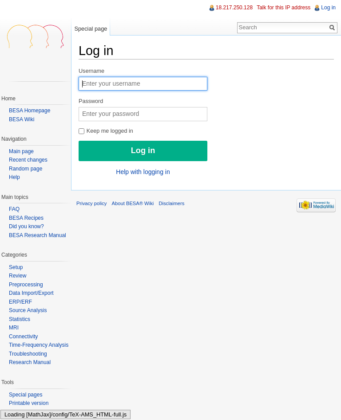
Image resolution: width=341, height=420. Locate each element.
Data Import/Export (31, 293)
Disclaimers (171, 203)
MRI (14, 328)
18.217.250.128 (234, 7)
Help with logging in (143, 171)
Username (91, 71)
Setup (16, 267)
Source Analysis (28, 310)
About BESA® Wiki (133, 203)
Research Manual (30, 362)
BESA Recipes (26, 218)
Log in (328, 7)
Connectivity (23, 336)
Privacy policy (91, 203)
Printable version (28, 403)
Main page (21, 151)
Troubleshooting (28, 354)
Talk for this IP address (283, 7)
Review (17, 276)
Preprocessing (26, 284)
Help (14, 177)
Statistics (19, 319)
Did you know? (26, 226)
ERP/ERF (20, 302)
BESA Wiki (21, 119)
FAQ (14, 209)
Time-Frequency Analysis (38, 345)
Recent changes (28, 160)
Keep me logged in (106, 131)
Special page (90, 28)
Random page (25, 169)
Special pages (25, 395)
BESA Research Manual (37, 235)
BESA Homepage (29, 110)
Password (91, 101)
